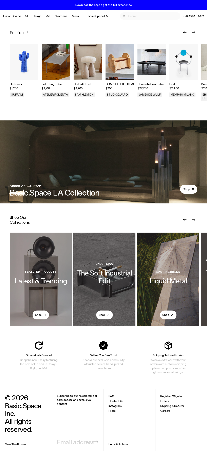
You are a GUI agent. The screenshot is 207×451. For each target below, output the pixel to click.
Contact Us (116, 401)
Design (37, 16)
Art (48, 16)
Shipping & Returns (172, 405)
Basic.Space (12, 16)
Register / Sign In (171, 396)
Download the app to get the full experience (103, 4)
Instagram (115, 405)
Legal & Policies (119, 444)
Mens (75, 16)
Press (112, 410)
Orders (164, 401)
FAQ (111, 396)
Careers (165, 410)
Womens (61, 16)
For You (19, 32)
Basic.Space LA (98, 16)
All (26, 16)
